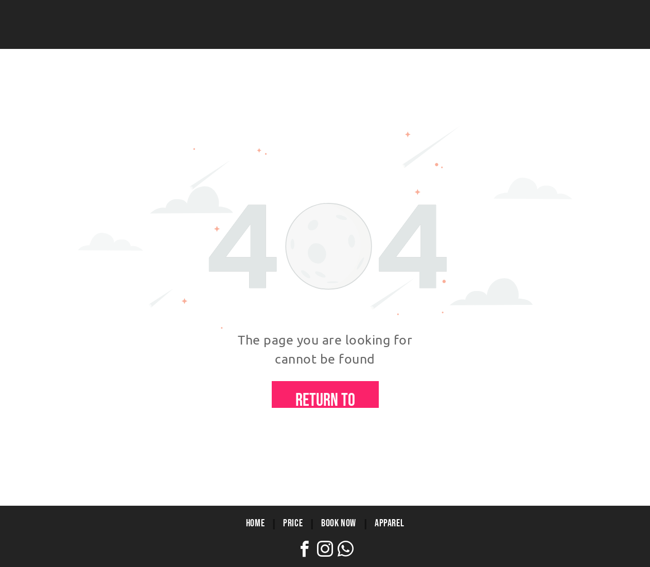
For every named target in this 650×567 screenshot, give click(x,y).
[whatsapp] (346, 550)
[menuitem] (256, 523)
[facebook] (304, 550)
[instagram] (325, 550)
